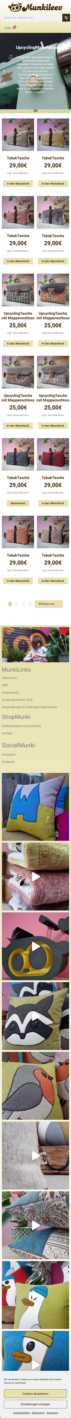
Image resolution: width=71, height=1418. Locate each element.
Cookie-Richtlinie (21, 1413)
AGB (5, 685)
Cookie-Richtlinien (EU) (17, 700)
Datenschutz (38, 1413)
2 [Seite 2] (17, 604)
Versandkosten (20, 173)
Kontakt (7, 733)
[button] (4, 71)
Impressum (52, 1413)
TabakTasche (18, 158)
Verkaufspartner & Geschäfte (21, 726)
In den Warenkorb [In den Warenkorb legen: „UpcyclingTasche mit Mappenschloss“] (18, 343)
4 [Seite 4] (30, 604)
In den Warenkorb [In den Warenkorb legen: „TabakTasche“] (18, 183)
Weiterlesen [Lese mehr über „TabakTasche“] (18, 503)
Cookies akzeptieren (35, 1394)
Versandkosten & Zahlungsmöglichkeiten (29, 707)
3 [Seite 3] (23, 604)
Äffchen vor (49, 604)
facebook (8, 762)
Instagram (9, 754)
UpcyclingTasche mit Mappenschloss (18, 316)
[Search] (66, 18)
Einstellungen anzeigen (35, 1404)
